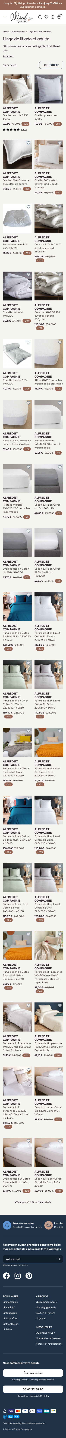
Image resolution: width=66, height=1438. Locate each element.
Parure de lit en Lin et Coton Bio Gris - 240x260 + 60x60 (47, 907)
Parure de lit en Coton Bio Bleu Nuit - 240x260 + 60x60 (17, 840)
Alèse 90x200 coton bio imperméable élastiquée (17, 442)
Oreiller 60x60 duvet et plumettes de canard (17, 182)
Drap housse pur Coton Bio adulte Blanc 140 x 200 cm (16, 1182)
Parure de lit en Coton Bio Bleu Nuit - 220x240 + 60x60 (17, 636)
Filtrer (51, 64)
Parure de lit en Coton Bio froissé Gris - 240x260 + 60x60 (16, 975)
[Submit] (59, 1259)
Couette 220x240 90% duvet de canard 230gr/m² (47, 248)
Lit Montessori (10, 1323)
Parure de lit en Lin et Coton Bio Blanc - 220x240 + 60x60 (47, 636)
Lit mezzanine (10, 1301)
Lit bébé (7, 1329)
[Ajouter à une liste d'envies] (28, 77)
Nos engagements (46, 1307)
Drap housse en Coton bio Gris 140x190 (47, 506)
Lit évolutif (8, 1307)
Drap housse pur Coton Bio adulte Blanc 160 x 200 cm (48, 1182)
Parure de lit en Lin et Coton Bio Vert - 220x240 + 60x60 (15, 704)
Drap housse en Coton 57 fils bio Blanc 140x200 (47, 572)
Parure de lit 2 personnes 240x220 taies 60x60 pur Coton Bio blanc (16, 1112)
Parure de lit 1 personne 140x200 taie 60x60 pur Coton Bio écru (48, 1047)
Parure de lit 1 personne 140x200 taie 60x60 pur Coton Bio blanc (17, 1047)
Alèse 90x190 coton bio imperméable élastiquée (48, 381)
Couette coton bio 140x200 (13, 314)
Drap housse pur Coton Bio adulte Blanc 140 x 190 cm (48, 1111)
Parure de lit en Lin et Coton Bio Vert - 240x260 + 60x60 (15, 907)
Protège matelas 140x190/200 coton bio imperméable (48, 444)
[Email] (33, 1259)
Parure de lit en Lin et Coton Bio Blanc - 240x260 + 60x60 (47, 840)
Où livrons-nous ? (45, 1332)
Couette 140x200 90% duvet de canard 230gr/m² (47, 316)
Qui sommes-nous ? (46, 1301)
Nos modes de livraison (48, 1338)
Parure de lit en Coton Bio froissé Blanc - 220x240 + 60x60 (16, 772)
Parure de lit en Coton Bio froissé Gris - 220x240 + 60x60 (47, 772)
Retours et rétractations (49, 1343)
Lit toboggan (10, 1312)
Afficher (8, 56)
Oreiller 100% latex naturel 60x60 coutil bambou (46, 184)
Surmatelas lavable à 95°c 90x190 (15, 246)
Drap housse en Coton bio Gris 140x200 (16, 570)
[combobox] (40, 17)
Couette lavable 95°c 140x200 (15, 381)
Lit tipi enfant (10, 1318)
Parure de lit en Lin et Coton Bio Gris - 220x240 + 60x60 (47, 704)
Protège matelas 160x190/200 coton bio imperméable (16, 508)
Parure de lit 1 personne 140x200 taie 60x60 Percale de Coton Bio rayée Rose (48, 977)
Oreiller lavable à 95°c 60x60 (16, 117)
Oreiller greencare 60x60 (45, 117)
